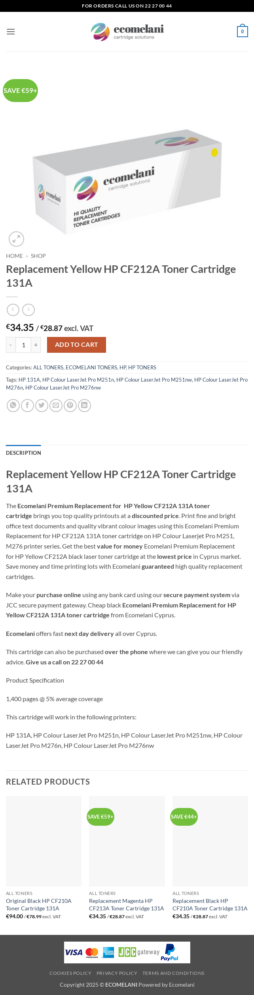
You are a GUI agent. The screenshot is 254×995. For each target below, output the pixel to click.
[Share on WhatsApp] (13, 405)
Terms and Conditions (173, 973)
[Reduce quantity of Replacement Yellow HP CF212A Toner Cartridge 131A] (10, 345)
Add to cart (77, 344)
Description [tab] (23, 453)
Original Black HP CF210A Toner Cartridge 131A (39, 904)
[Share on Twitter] (41, 405)
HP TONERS (142, 367)
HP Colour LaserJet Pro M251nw (154, 379)
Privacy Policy (117, 973)
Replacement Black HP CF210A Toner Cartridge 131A (210, 904)
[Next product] (13, 310)
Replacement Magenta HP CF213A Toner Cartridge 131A (126, 904)
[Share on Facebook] (27, 405)
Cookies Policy (70, 973)
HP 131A (29, 379)
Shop (38, 256)
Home (14, 256)
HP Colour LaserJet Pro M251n (78, 379)
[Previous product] (28, 310)
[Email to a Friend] (56, 405)
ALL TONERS (48, 367)
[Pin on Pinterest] (70, 405)
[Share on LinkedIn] (84, 405)
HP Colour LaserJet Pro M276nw (63, 387)
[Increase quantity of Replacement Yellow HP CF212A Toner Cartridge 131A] (36, 345)
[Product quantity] (23, 345)
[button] (10, 31)
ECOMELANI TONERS (91, 367)
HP (122, 367)
